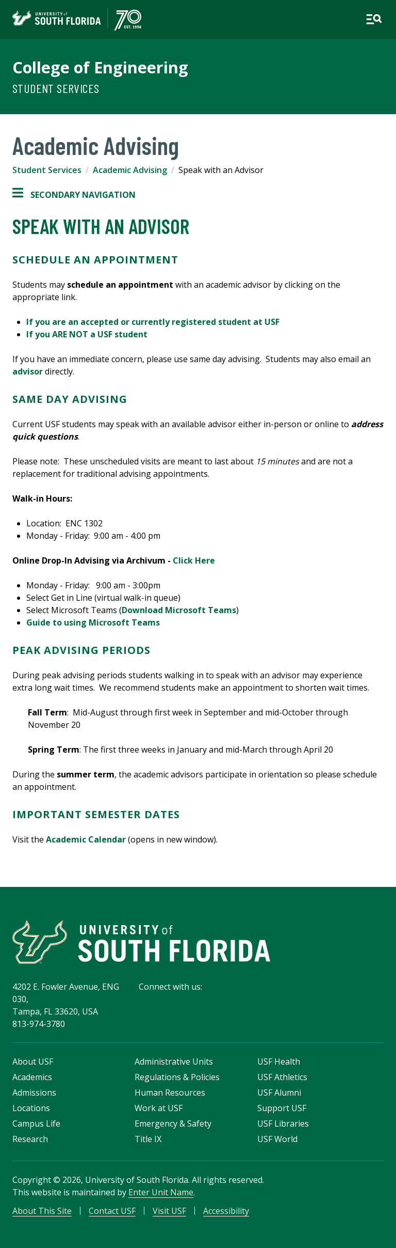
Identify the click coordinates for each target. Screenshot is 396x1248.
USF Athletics (282, 1077)
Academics (32, 1077)
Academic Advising (130, 170)
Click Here (194, 560)
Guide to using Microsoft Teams (93, 622)
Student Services (55, 88)
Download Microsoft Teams (179, 610)
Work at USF (159, 1108)
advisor (27, 371)
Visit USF (169, 1210)
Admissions (34, 1092)
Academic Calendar (86, 839)
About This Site (42, 1210)
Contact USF (112, 1210)
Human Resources (170, 1092)
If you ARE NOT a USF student (86, 334)
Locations (31, 1108)
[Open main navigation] (374, 19)
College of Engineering (100, 67)
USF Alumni (279, 1092)
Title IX (148, 1139)
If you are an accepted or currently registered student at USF (152, 321)
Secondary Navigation (74, 195)
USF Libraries (283, 1123)
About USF (32, 1061)
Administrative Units (174, 1061)
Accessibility (226, 1210)
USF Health (278, 1061)
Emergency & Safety (173, 1123)
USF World (277, 1139)
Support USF (281, 1108)
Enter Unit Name (160, 1192)
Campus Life (36, 1123)
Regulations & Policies (177, 1077)
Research (30, 1139)
